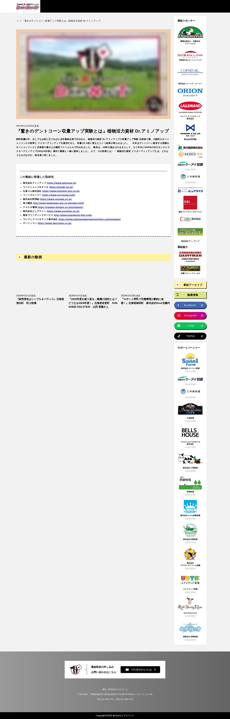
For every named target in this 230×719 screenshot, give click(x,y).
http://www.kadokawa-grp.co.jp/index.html (58, 206)
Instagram (190, 315)
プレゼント (165, 6)
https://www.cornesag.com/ (58, 198)
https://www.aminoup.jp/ (61, 186)
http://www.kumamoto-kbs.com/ (73, 218)
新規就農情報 (142, 6)
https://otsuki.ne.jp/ (61, 190)
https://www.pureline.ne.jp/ (63, 214)
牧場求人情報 (116, 6)
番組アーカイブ (56, 6)
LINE (191, 325)
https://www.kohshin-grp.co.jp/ (61, 194)
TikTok (190, 336)
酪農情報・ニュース (87, 6)
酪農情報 (192, 294)
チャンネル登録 (196, 6)
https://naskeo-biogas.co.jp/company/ (60, 210)
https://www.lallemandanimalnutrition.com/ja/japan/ (90, 222)
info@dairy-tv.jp (139, 669)
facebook (190, 305)
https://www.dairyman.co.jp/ (55, 226)
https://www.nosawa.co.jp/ (56, 202)
